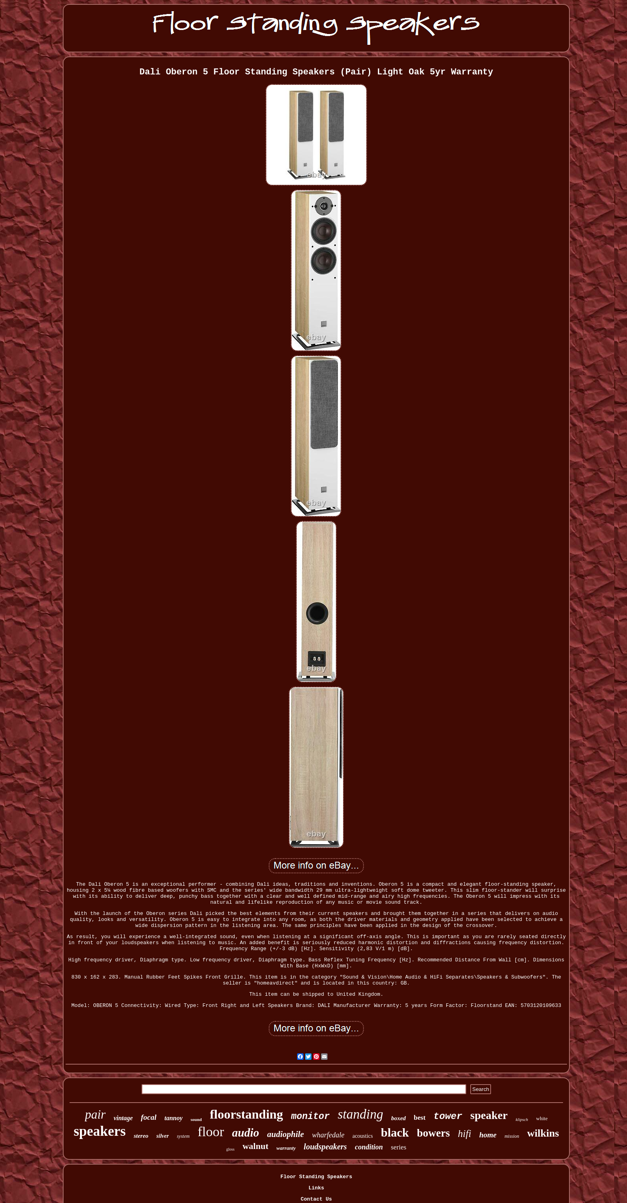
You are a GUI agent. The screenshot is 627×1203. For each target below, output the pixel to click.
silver (162, 1136)
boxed (398, 1118)
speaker (488, 1115)
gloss (230, 1149)
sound (196, 1119)
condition (369, 1147)
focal (148, 1117)
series (398, 1147)
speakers (100, 1131)
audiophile (285, 1134)
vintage (123, 1118)
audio (245, 1132)
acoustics (362, 1136)
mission (512, 1136)
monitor (310, 1116)
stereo (141, 1136)
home (487, 1135)
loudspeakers (325, 1146)
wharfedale (328, 1135)
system (183, 1136)
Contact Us (316, 1199)
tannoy (173, 1118)
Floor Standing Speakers (316, 1177)
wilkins (543, 1133)
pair (95, 1114)
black (395, 1132)
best (419, 1117)
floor (211, 1131)
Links (316, 1188)
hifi (464, 1133)
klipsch (521, 1119)
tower (447, 1116)
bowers (433, 1133)
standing (360, 1114)
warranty (286, 1148)
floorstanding (246, 1114)
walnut (255, 1146)
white (542, 1118)
